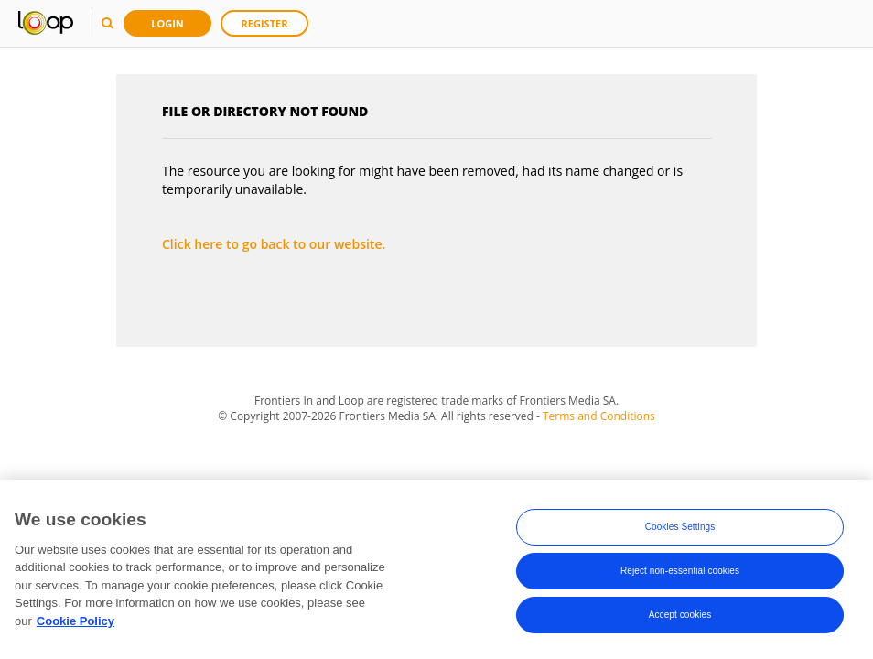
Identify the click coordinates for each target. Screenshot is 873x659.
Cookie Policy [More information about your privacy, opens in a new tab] (75, 623)
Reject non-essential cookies (679, 572)
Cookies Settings (680, 529)
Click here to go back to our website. (273, 244)
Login (167, 23)
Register (265, 23)
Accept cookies (680, 616)
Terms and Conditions (599, 416)
